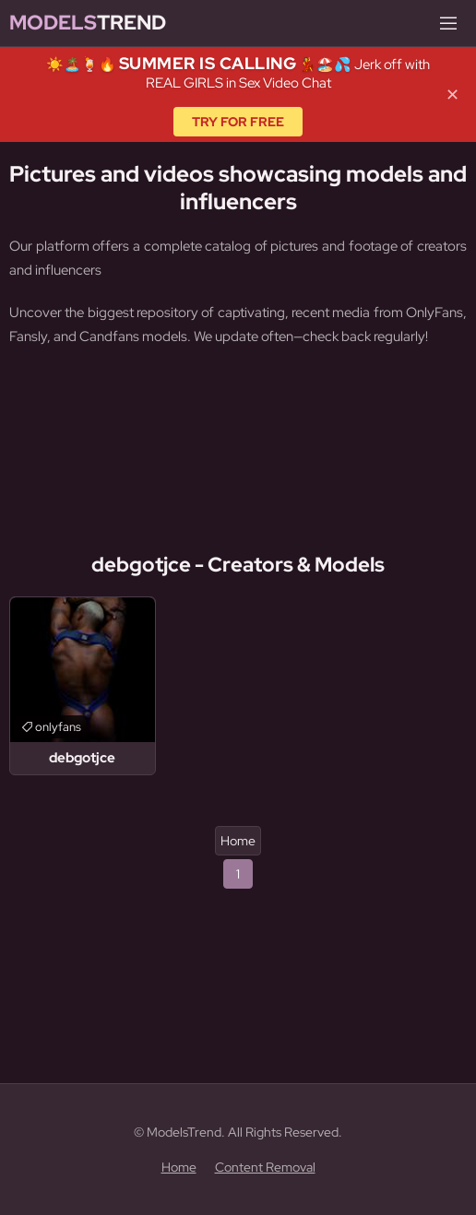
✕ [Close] (452, 95)
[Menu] (448, 23)
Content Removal (265, 1167)
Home (238, 840)
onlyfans (58, 727)
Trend (87, 22)
